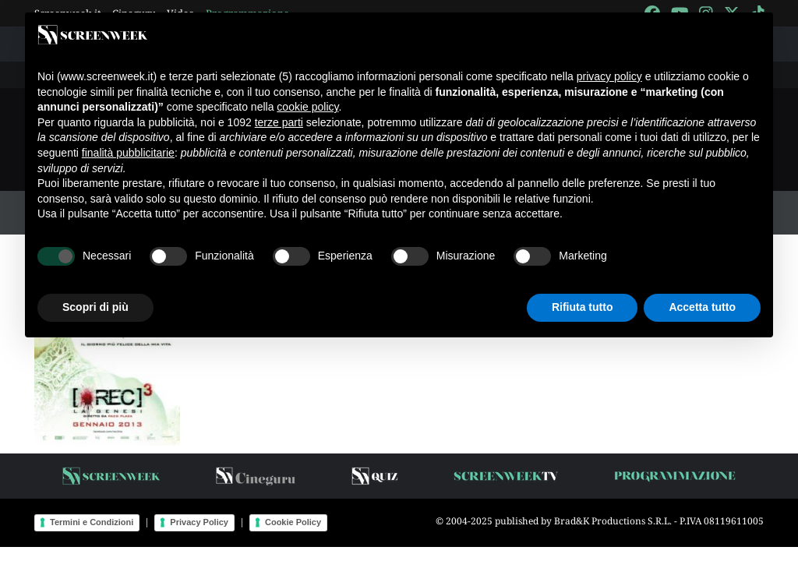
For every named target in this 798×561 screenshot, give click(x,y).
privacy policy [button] (609, 76)
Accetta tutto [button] (702, 307)
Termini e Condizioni (91, 522)
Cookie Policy (293, 522)
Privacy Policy (199, 522)
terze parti (279, 122)
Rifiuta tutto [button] (582, 307)
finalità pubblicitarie (128, 152)
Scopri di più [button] (95, 307)
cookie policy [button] (307, 107)
